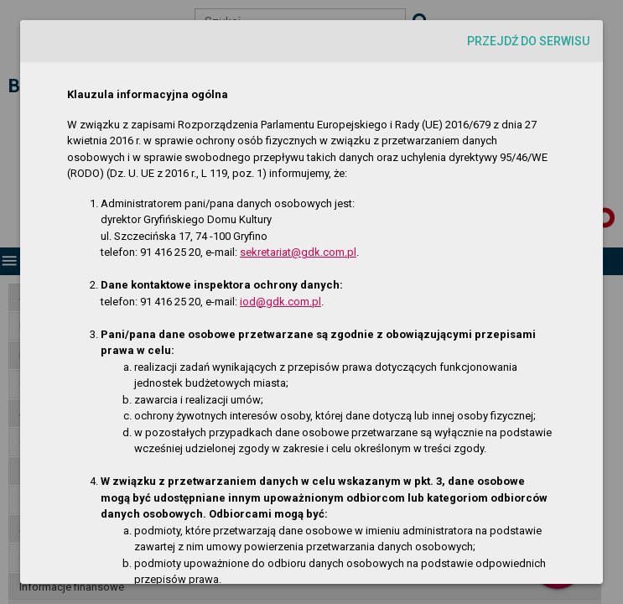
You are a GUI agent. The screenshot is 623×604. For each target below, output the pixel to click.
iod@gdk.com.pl (280, 301)
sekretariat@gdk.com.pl (298, 252)
